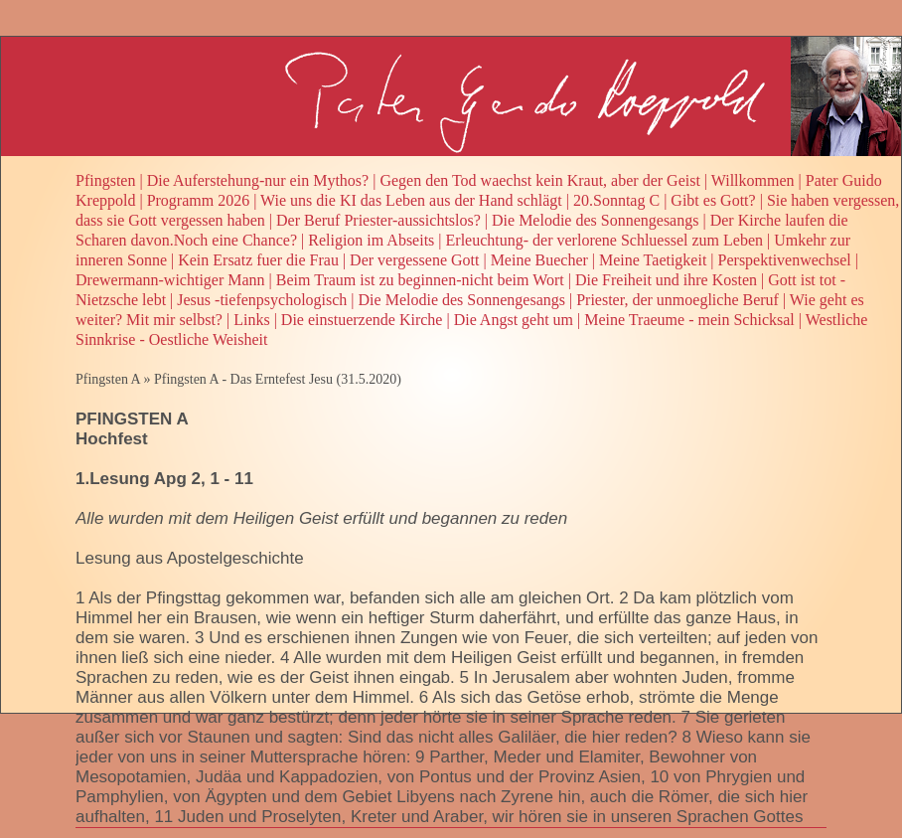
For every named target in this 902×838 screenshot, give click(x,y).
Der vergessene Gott (414, 259)
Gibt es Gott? (713, 200)
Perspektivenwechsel (784, 259)
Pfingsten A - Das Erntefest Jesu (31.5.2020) (277, 379)
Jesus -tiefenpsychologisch (262, 299)
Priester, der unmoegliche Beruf (677, 299)
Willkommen (753, 180)
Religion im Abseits (371, 240)
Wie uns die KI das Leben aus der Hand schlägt (411, 200)
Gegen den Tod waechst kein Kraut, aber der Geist (539, 180)
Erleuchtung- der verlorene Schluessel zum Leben (604, 240)
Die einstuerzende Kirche (362, 319)
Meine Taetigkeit (652, 259)
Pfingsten (105, 180)
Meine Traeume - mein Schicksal (689, 319)
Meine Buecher (539, 259)
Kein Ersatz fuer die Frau (258, 259)
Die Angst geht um (513, 319)
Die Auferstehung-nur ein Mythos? (258, 180)
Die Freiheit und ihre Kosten (666, 279)
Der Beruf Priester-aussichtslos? (378, 220)
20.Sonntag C (616, 200)
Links (251, 319)
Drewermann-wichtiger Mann (170, 279)
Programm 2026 (198, 200)
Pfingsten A (107, 379)
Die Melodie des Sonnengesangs (595, 220)
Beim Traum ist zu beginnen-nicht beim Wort (420, 279)
